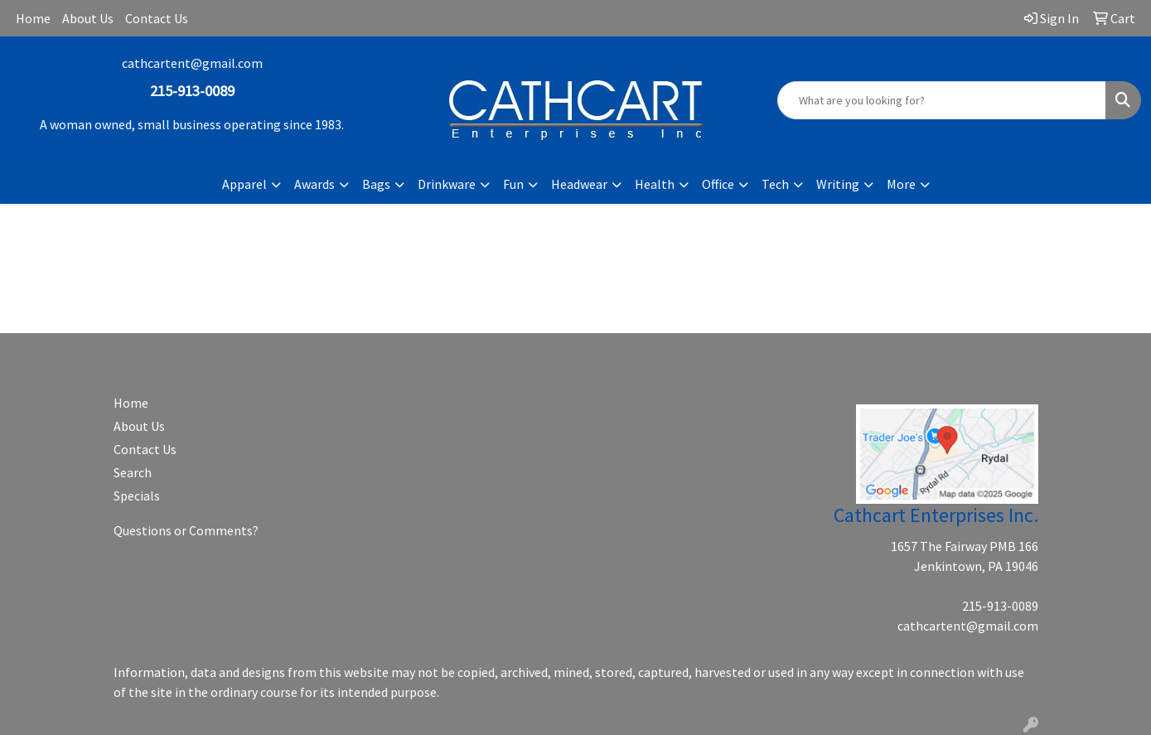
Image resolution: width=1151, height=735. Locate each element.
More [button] (901, 184)
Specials (137, 495)
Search (133, 472)
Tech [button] (775, 184)
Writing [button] (837, 184)
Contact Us (156, 18)
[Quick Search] (941, 100)
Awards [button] (314, 184)
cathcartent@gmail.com (192, 63)
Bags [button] (376, 184)
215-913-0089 (1000, 605)
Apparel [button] (244, 184)
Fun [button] (513, 184)
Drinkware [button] (447, 184)
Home (33, 18)
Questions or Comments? (186, 530)
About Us (88, 18)
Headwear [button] (579, 184)
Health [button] (655, 184)
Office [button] (718, 184)
